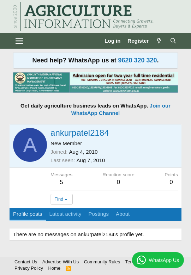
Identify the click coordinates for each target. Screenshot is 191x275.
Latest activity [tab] (65, 214)
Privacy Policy (28, 268)
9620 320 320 (137, 60)
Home (54, 268)
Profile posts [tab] (27, 214)
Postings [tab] (98, 214)
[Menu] (19, 41)
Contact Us (25, 261)
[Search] (173, 40)
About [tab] (123, 214)
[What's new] (159, 40)
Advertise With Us (60, 261)
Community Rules (102, 261)
